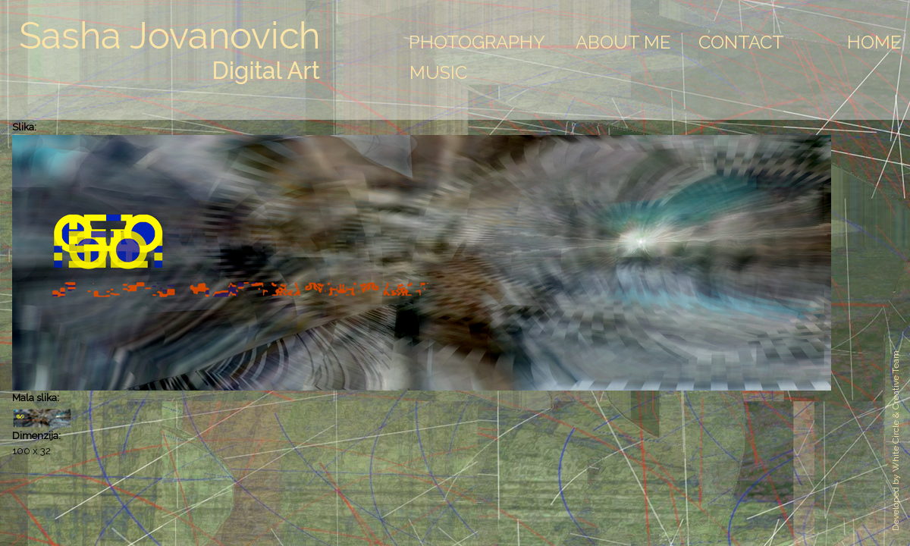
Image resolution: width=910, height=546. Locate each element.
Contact (741, 42)
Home (874, 42)
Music (438, 72)
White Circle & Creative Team (895, 411)
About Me (623, 42)
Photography (477, 42)
